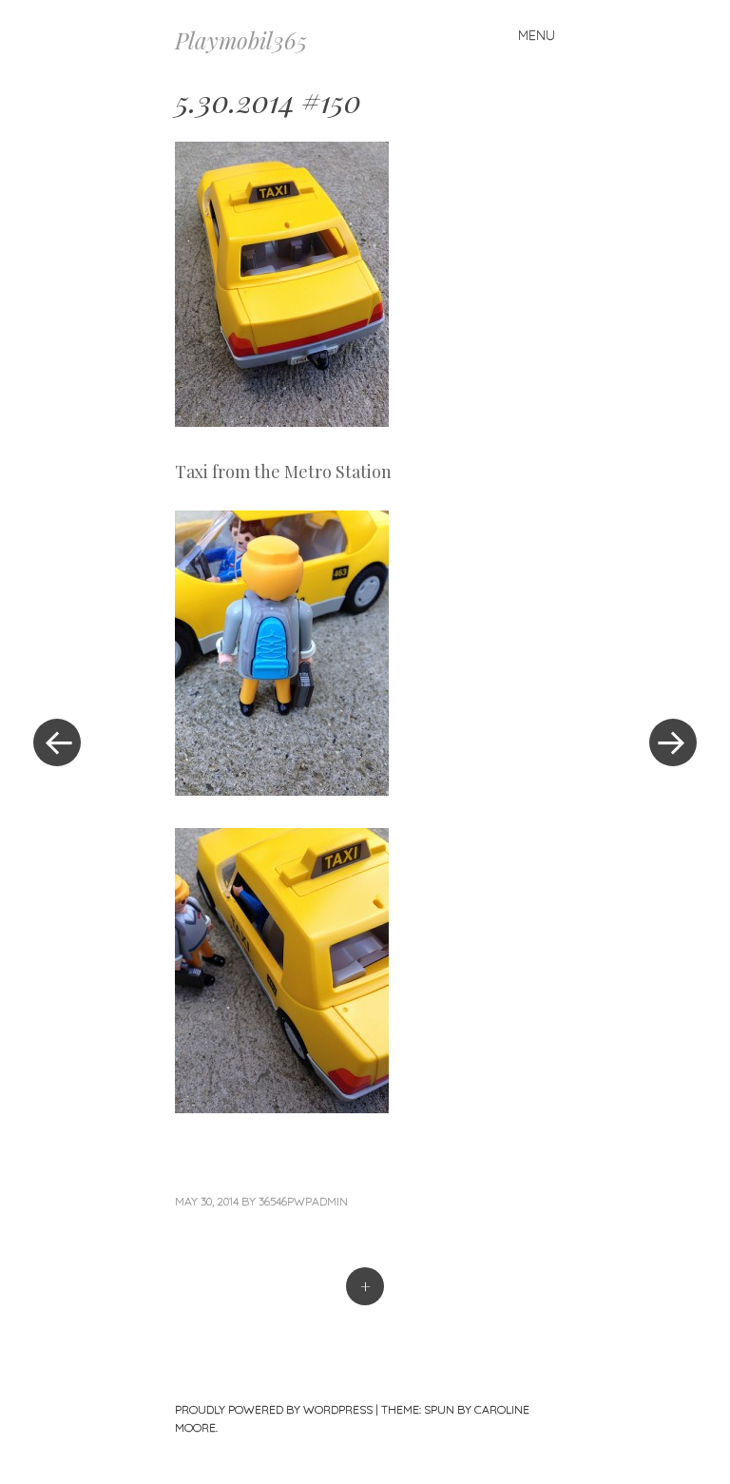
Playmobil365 (241, 40)
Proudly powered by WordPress (274, 1409)
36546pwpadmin (303, 1201)
